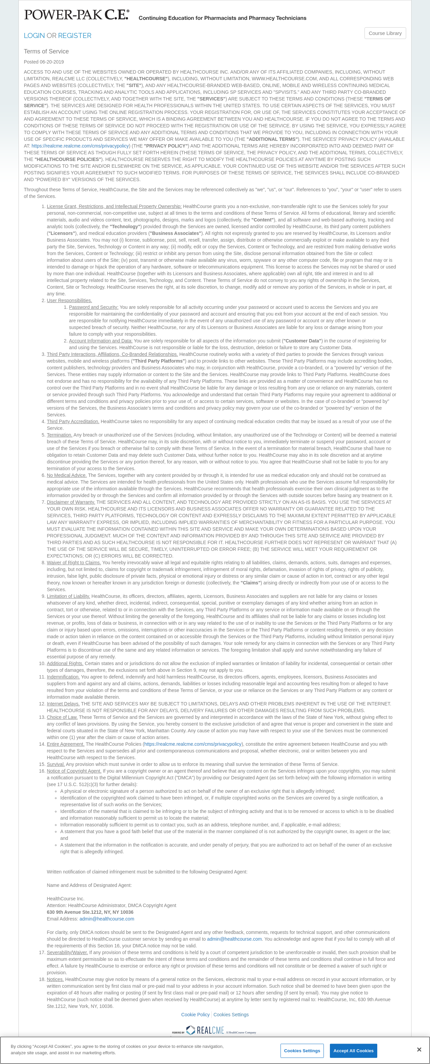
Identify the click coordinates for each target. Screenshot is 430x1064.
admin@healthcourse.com (107, 919)
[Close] (419, 1049)
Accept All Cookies (354, 1050)
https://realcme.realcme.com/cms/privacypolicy (80, 146)
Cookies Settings (231, 1014)
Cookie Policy (195, 1014)
